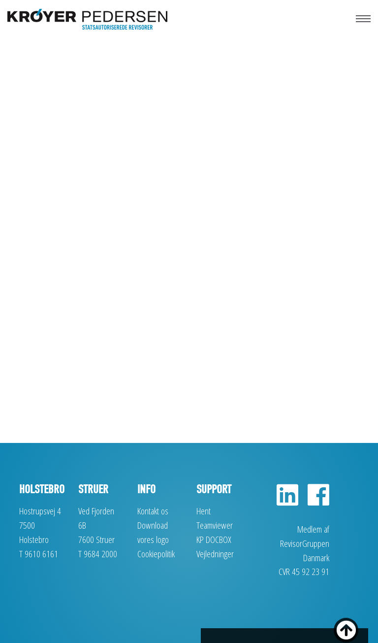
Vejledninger (215, 553)
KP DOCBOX (213, 539)
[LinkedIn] (287, 500)
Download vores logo (153, 532)
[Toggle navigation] (363, 15)
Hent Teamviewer (214, 518)
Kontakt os (152, 510)
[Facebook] (314, 500)
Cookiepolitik (156, 553)
